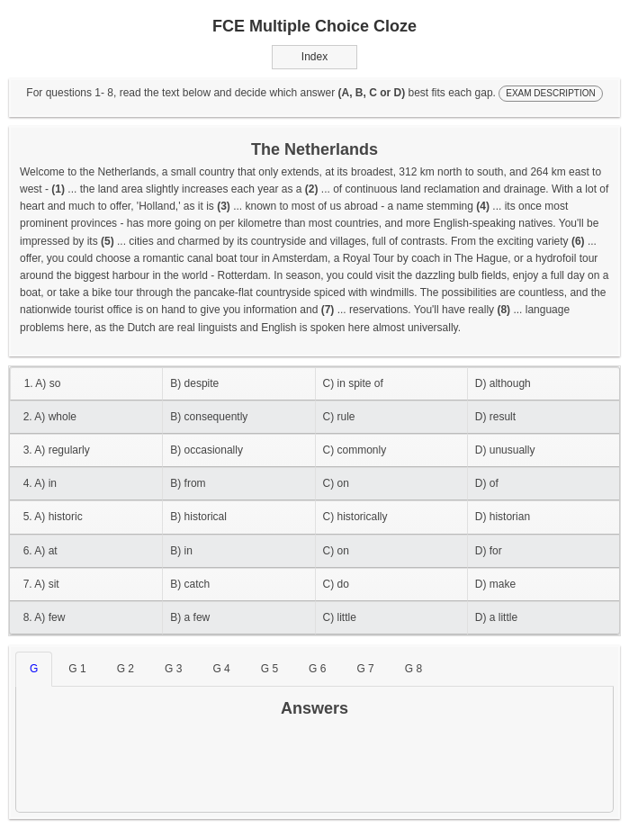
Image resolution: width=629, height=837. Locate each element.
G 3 (173, 668)
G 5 (269, 668)
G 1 (76, 668)
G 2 (125, 668)
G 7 (364, 668)
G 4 (220, 668)
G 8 (413, 668)
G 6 (317, 668)
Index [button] (314, 56)
